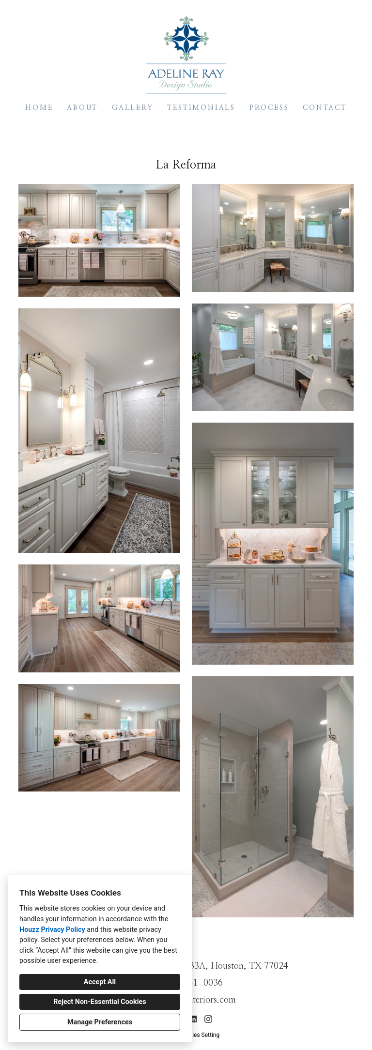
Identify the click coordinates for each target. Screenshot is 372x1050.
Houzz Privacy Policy (52, 930)
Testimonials (201, 108)
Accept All (100, 982)
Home (39, 108)
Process (269, 108)
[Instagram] (208, 1019)
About (82, 108)
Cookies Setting (199, 1035)
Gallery (133, 108)
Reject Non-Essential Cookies (99, 1002)
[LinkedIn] (193, 1019)
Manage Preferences (99, 1022)
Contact (325, 108)
